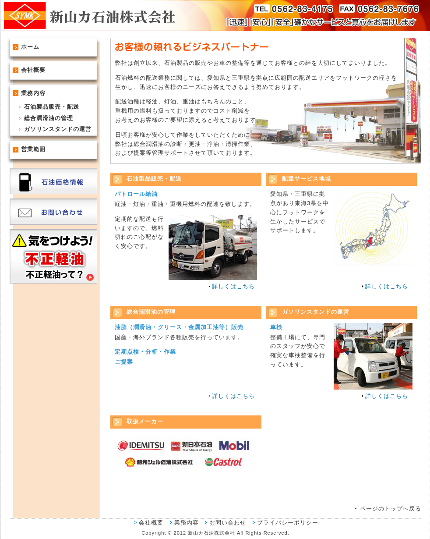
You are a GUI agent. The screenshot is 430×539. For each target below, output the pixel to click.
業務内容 (33, 93)
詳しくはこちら (233, 286)
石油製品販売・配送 (51, 106)
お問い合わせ (227, 522)
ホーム (30, 46)
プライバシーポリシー (287, 522)
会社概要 (33, 70)
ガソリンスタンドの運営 (58, 129)
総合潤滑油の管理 (48, 118)
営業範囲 (33, 149)
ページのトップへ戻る (390, 508)
